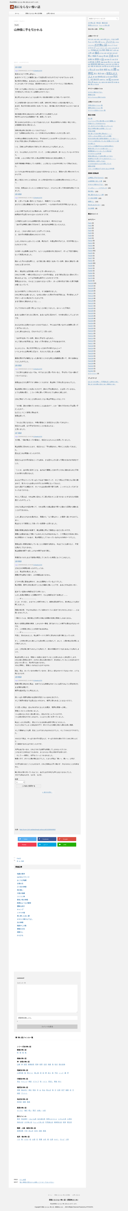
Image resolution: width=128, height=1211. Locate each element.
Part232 (90, 356)
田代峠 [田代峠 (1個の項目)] (97, 69)
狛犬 (56, 1064)
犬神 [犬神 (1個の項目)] (103, 66)
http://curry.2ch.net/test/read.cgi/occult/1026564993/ (38, 829)
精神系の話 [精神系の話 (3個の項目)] (101, 77)
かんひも (20, 935)
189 (16, 677)
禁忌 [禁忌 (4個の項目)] (99, 73)
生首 (45, 1064)
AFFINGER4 (89, 1207)
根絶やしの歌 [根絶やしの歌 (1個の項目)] (104, 64)
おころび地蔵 (21, 880)
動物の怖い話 (21, 1050)
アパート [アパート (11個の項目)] (110, 41)
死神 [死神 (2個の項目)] (115, 64)
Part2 (89, 225)
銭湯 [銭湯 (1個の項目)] (103, 82)
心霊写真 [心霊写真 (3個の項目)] (91, 62)
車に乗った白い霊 (23, 916)
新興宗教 (20, 1131)
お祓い (39, 1110)
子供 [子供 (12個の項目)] (111, 55)
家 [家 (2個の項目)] (93, 59)
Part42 (90, 268)
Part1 (89, 223)
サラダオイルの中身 (94, 153)
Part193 (90, 313)
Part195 (90, 316)
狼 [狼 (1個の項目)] (109, 66)
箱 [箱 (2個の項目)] (93, 77)
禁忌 (34, 1110)
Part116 (90, 298)
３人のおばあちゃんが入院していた (99, 163)
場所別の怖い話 (22, 1087)
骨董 (40, 1139)
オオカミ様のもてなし (25, 919)
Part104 (90, 288)
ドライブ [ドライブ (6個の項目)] (92, 48)
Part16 (90, 248)
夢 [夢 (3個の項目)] (104, 56)
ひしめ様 (23, 1179)
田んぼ (48, 1090)
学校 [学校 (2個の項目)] (115, 56)
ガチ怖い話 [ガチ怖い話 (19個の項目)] (100, 44)
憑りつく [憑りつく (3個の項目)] (111, 62)
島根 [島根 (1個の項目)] (108, 59)
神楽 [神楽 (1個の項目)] (118, 69)
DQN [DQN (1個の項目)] (89, 39)
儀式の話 (105, 23)
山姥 (18, 1064)
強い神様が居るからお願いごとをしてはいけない (37, 1182)
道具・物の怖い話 (23, 1137)
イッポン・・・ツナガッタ (97, 188)
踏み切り (24, 1090)
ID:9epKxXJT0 (37, 70)
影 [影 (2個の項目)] (117, 59)
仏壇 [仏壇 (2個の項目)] (93, 53)
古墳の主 (20, 883)
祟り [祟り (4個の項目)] (95, 73)
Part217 (90, 343)
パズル (26, 1139)
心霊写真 (20, 1073)
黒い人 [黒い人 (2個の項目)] (93, 84)
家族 (44, 1131)
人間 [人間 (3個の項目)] (89, 53)
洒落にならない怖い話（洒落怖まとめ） (64, 1200)
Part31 (90, 261)
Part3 (89, 228)
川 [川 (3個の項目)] (110, 59)
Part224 (90, 348)
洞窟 (18, 1090)
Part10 (90, 240)
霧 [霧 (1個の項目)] (106, 82)
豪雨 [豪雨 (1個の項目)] (117, 79)
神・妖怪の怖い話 (23, 1062)
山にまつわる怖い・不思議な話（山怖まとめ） (103, 381)
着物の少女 (21, 929)
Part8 (89, 238)
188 (16, 561)
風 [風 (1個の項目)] (114, 82)
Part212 (90, 336)
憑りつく (30, 1073)
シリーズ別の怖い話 (24, 1046)
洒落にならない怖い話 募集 (33, 13)
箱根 (24, 1102)
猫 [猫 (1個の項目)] (111, 66)
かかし (56, 1139)
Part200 (90, 321)
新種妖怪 (31, 1064)
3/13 (19, 365)
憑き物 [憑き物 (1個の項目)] (105, 62)
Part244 (90, 366)
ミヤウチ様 (21, 913)
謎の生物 (62, 1064)
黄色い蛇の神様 (22, 900)
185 (16, 194)
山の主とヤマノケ (23, 877)
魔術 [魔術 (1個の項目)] (89, 84)
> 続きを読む (47, 792)
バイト (45, 1081)
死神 (36, 1064)
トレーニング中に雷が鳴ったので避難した (102, 121)
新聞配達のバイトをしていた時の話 (99, 151)
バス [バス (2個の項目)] (105, 48)
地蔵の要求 (21, 874)
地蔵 (22, 861)
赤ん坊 (31, 1131)
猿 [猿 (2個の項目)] (113, 66)
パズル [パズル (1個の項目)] (109, 48)
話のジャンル (21, 1116)
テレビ (62, 1139)
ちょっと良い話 (38, 1122)
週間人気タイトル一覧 (95, 108)
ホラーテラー (92, 373)
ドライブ (36, 1081)
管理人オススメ (51, 1119)
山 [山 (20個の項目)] (102, 59)
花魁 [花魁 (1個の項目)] (107, 79)
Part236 (90, 358)
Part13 (90, 243)
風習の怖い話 (21, 1108)
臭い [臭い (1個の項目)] (104, 79)
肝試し (50, 1081)
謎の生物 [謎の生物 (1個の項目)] (113, 79)
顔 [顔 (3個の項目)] (112, 82)
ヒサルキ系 (62, 1119)
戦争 (64, 1122)
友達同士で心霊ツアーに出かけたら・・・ (102, 158)
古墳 (58, 1090)
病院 (18, 1093)
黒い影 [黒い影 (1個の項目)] (97, 84)
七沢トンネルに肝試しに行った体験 (99, 136)
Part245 (90, 368)
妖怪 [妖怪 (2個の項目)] (107, 56)
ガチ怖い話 (28, 1122)
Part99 (90, 281)
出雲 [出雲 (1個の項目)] (108, 53)
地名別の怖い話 (22, 1099)
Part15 (19, 858)
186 (16, 365)
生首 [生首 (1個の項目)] (115, 66)
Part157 (90, 306)
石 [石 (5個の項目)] (112, 70)
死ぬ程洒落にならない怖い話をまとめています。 (64, 1204)
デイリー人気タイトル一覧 (97, 110)
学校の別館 (91, 131)
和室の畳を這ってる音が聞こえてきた (100, 156)
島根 (28, 1102)
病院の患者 (91, 166)
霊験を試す (21, 906)
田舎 (34, 1090)
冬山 (43, 1090)
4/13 (19, 433)
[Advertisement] (29, 46)
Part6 (89, 235)
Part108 (90, 291)
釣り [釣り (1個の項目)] (100, 82)
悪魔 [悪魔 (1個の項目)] (102, 62)
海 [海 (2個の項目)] (94, 66)
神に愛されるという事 (96, 195)
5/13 (19, 561)
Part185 (90, 308)
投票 (16, 779)
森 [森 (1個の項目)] (109, 64)
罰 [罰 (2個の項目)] (108, 77)
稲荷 (41, 1064)
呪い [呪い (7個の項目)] (90, 56)
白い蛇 (90, 118)
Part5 (89, 233)
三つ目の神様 (21, 887)
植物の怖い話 (21, 1058)
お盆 (44, 1110)
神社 (30, 1090)
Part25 (90, 253)
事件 (18, 1119)
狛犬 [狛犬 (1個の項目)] (107, 66)
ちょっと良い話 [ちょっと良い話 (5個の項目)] (94, 42)
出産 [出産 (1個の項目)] (105, 53)
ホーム (17, 13)
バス (18, 1139)
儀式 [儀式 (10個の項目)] (97, 53)
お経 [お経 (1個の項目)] (101, 39)
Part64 (90, 273)
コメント (21, 983)
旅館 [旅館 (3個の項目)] (99, 64)
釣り (59, 1081)
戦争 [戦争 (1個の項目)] (115, 62)
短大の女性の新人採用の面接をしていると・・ (103, 138)
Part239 (90, 363)
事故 (55, 1081)
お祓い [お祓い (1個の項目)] (98, 39)
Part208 (90, 328)
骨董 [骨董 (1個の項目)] (116, 82)
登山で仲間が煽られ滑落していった (99, 128)
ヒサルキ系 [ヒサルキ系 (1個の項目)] (114, 48)
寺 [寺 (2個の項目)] (100, 59)
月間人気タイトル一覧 (95, 105)
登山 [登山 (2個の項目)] (109, 70)
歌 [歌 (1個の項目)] (110, 64)
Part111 (90, 293)
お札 (44, 1139)
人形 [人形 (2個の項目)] (114, 50)
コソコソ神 (21, 896)
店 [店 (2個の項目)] (115, 59)
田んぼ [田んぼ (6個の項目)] (92, 70)
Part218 (90, 346)
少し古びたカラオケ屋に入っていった (100, 126)
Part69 (90, 276)
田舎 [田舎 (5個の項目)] (101, 70)
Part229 (90, 353)
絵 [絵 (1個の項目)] (106, 76)
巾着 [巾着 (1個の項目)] (113, 59)
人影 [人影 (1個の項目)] (117, 50)
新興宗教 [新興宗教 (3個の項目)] (94, 64)
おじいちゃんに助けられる (97, 97)
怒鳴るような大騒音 (24, 903)
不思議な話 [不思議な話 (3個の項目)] (95, 50)
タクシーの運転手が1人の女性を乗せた (101, 146)
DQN (36, 1131)
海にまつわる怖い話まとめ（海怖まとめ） (102, 384)
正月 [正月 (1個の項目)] (113, 64)
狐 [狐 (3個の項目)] (105, 66)
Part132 (90, 303)
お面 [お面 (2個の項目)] (104, 39)
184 (16, 67)
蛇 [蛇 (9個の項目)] (110, 79)
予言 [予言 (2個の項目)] (100, 50)
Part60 (90, 271)
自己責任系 (41, 1119)
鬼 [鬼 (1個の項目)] (118, 82)
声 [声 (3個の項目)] (97, 56)
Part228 (90, 351)
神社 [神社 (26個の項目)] (90, 73)
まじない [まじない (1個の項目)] (103, 42)
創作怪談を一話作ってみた (97, 161)
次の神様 (20, 922)
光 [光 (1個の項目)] (100, 53)
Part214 (90, 341)
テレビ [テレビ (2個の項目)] (115, 45)
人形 (67, 1139)
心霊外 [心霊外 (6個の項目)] (97, 62)
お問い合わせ (51, 13)
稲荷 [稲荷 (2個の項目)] (102, 73)
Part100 (90, 283)
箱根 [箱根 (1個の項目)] (96, 76)
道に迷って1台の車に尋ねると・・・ (100, 133)
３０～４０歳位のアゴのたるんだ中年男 (101, 168)
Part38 (90, 263)
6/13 (19, 677)
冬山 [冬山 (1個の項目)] (102, 53)
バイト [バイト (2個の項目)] (102, 48)
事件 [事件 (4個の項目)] (104, 50)
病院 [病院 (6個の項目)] (105, 70)
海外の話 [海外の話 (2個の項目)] (98, 66)
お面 (33, 1139)
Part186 (90, 311)
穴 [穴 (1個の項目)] (105, 73)
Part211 (90, 333)
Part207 (90, 326)
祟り (49, 1073)
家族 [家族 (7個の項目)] (97, 59)
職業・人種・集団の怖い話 (26, 1128)
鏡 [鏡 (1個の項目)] (105, 82)
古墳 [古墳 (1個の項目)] (113, 53)
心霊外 (69, 1119)
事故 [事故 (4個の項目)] (107, 50)
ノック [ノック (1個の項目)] (97, 48)
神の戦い (20, 890)
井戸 (63, 1090)
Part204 (90, 323)
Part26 (90, 255)
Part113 (90, 296)
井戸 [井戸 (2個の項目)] (111, 50)
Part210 (90, 331)
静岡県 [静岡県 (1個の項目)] (109, 82)
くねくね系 (32, 1119)
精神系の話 (58, 1122)
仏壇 (51, 1139)
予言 (56, 1073)
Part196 (90, 318)
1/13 (19, 67)
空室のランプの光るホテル (97, 123)
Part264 (90, 371)
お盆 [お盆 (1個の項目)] (95, 39)
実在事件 (24, 1119)
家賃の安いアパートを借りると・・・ (100, 148)
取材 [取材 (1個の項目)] (111, 53)
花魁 (40, 1131)
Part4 (89, 230)
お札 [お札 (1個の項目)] (92, 39)
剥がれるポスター (94, 205)
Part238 (90, 361)
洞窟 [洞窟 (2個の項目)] (92, 66)
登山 (18, 1081)
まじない (20, 1110)
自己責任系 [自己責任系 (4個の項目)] (95, 79)
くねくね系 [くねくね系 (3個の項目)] (115, 39)
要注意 (69, 1122)
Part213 (90, 338)
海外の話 (20, 1122)
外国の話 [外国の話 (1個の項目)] (100, 56)
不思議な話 (49, 1122)
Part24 (90, 250)
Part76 (90, 278)
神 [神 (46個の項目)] (114, 69)
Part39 (90, 266)
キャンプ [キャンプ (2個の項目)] (110, 45)
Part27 (90, 258)
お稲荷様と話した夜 (95, 181)
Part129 (90, 301)
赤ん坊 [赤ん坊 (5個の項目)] (90, 82)
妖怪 (25, 1064)
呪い (30, 1110)
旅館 (67, 1090)
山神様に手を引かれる (96, 178)
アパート (24, 1093)
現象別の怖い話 (22, 1070)
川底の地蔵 (21, 893)
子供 (25, 1131)
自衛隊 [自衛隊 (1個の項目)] (101, 79)
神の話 (98, 23)
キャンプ (20, 909)
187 (16, 433)
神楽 (30, 1081)
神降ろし (20, 932)
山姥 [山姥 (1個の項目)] (105, 59)
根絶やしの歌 (21, 926)
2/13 (19, 194)
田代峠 (19, 1102)
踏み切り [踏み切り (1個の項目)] (96, 82)
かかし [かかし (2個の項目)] (108, 39)
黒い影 (36, 1073)
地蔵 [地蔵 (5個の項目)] (94, 56)
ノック (61, 1073)
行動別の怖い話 (22, 1079)
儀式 (25, 1110)
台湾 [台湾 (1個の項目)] (116, 53)
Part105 (90, 286)
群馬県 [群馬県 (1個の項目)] (111, 76)
